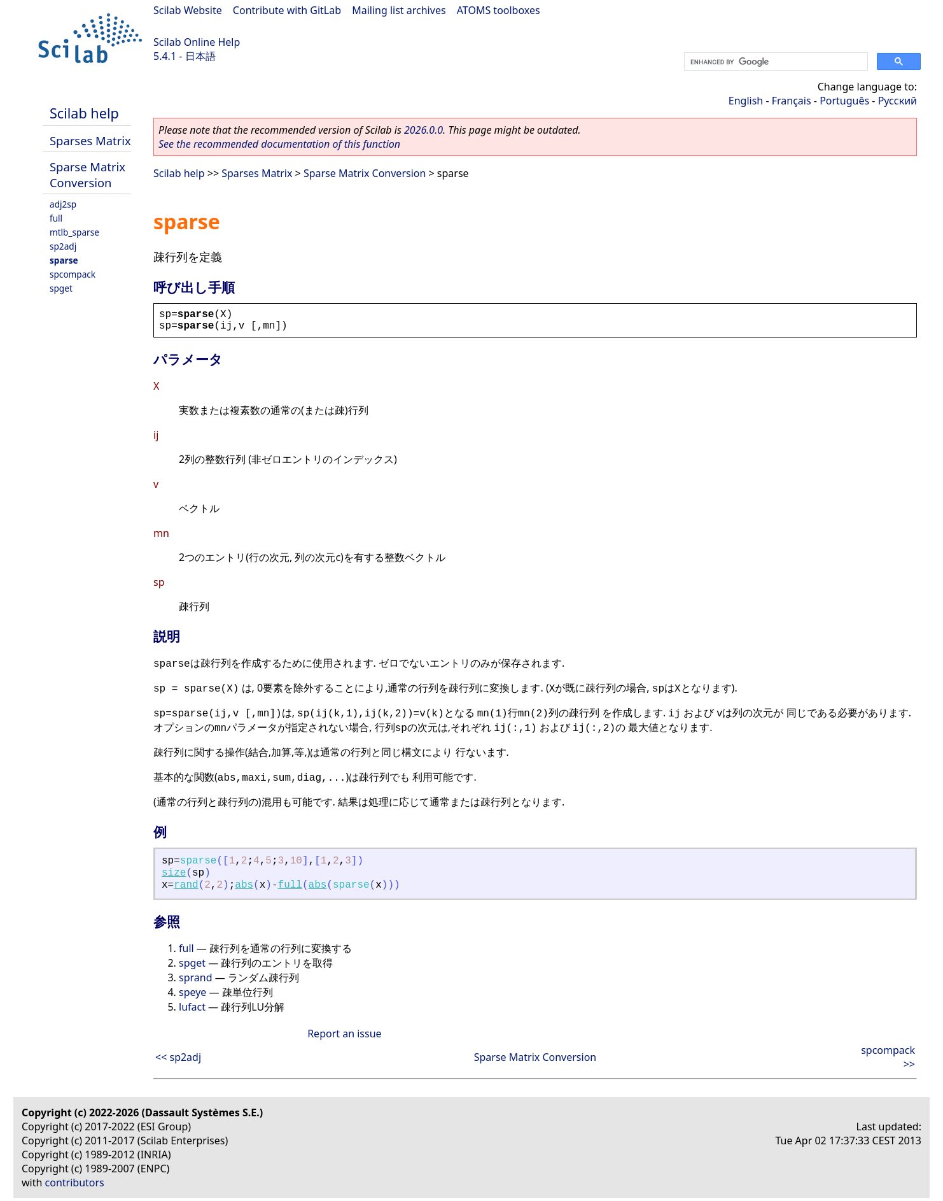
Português (844, 101)
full (56, 218)
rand (186, 885)
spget (61, 288)
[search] (774, 62)
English (746, 101)
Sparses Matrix (90, 140)
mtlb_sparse (74, 232)
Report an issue (344, 1034)
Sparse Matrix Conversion (87, 174)
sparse (64, 260)
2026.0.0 (423, 130)
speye (192, 992)
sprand (196, 977)
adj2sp (63, 204)
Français (791, 101)
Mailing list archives (398, 10)
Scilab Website (187, 10)
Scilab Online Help (196, 42)
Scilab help (84, 113)
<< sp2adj (178, 1057)
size (174, 873)
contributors (74, 1183)
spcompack (72, 274)
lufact (192, 1007)
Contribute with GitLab (287, 10)
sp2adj (63, 246)
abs (244, 885)
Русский (897, 101)
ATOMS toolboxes (498, 10)
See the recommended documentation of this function (279, 144)
